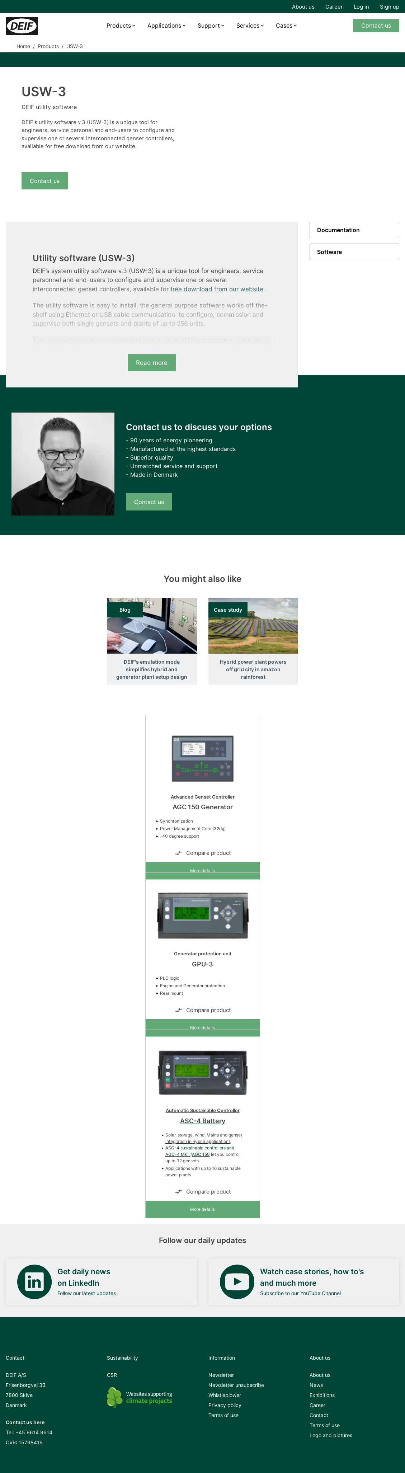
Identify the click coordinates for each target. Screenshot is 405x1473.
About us (303, 6)
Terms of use (223, 1415)
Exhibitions (322, 1395)
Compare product (203, 853)
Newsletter (221, 1375)
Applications (164, 25)
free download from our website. (217, 289)
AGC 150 (201, 1154)
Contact (319, 1415)
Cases (284, 25)
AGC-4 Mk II (177, 1154)
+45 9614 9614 (33, 1432)
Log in (361, 6)
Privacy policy (224, 1405)
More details (202, 870)
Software (329, 251)
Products (119, 25)
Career (334, 6)
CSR (112, 1375)
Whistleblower (224, 1395)
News (316, 1385)
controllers (218, 340)
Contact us (376, 25)
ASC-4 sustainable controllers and (199, 1147)
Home (23, 46)
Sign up (389, 6)
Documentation (338, 230)
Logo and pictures (331, 1435)
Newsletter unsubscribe (236, 1385)
